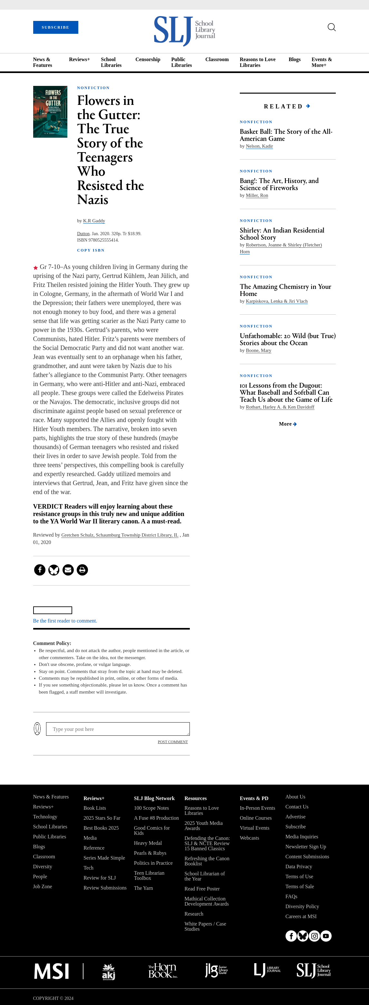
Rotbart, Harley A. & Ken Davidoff (280, 407)
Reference (93, 848)
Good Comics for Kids (152, 830)
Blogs (295, 59)
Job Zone (42, 886)
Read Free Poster (201, 888)
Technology (45, 816)
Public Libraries (181, 62)
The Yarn (143, 888)
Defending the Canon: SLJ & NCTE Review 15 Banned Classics (207, 843)
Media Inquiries (302, 836)
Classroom (217, 59)
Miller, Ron (257, 195)
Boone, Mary (258, 350)
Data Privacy (299, 866)
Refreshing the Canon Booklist (206, 861)
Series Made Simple (104, 858)
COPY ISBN (91, 250)
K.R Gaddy (94, 220)
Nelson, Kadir (259, 146)
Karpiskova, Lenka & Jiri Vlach (277, 301)
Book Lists (94, 808)
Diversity (43, 866)
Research (193, 914)
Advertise (296, 816)
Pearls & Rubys (150, 853)
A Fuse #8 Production (156, 818)
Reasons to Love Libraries (258, 62)
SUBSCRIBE (55, 27)
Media (90, 838)
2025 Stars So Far (101, 818)
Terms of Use (299, 876)
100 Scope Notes (151, 808)
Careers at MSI (301, 916)
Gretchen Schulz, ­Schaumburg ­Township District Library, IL (119, 535)
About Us (296, 796)
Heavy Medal (148, 843)
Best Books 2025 (101, 828)
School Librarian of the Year (204, 876)
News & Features (42, 62)
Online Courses (256, 818)
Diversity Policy (302, 906)
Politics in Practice (153, 863)
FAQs (291, 896)
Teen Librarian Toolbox (149, 875)
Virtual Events (254, 828)
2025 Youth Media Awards (203, 825)
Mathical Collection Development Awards (206, 901)
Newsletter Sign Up (306, 846)
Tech (88, 868)
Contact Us (297, 806)
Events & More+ (322, 62)
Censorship (147, 59)
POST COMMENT (173, 742)
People (40, 876)
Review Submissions (105, 887)
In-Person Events (257, 808)
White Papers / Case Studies (205, 926)
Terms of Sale (300, 886)
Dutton (83, 233)
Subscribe (296, 826)
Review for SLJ (99, 878)
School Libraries (111, 62)
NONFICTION (93, 88)
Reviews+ (79, 59)
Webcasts (249, 838)
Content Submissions (307, 856)
